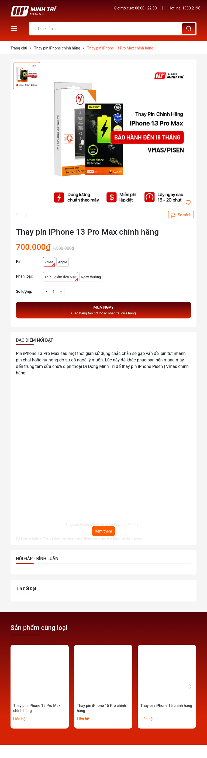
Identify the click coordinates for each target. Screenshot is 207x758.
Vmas (49, 263)
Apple (62, 262)
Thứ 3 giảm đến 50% (61, 278)
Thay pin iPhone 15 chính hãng (166, 705)
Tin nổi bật (26, 588)
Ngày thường (91, 277)
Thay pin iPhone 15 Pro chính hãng (101, 708)
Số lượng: (24, 291)
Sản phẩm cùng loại (39, 627)
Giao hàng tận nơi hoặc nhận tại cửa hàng (103, 309)
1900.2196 (191, 8)
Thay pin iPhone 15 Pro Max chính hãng (36, 708)
